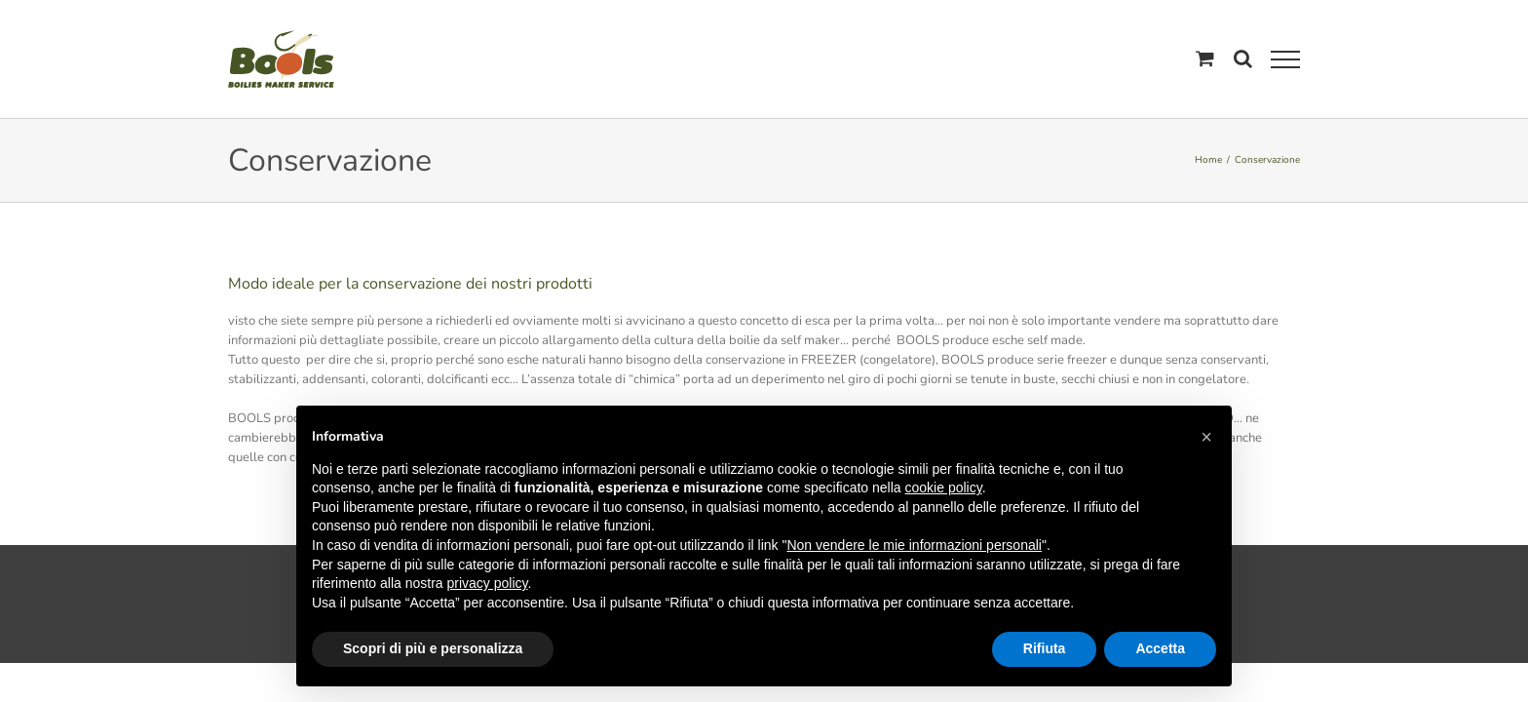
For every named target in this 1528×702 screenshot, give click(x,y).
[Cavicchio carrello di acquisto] (1205, 58)
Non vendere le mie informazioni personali (913, 545)
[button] (1206, 436)
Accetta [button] (1160, 648)
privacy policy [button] (487, 583)
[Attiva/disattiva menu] (1285, 59)
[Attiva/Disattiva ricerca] (1243, 58)
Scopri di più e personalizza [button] (432, 648)
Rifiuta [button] (1044, 648)
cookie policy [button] (943, 487)
